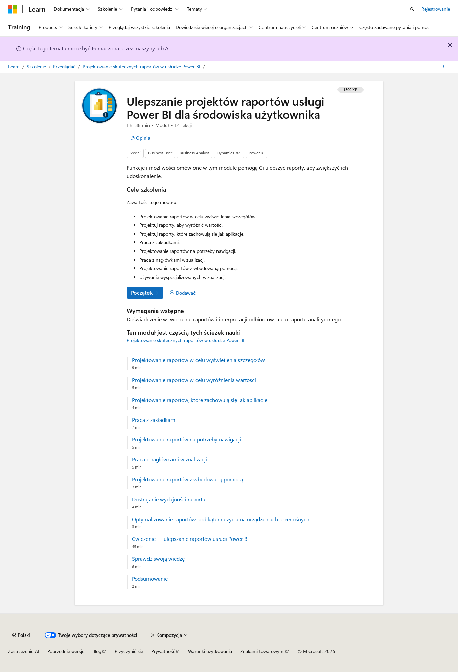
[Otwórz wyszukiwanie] (412, 9)
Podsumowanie (150, 578)
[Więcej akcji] (444, 66)
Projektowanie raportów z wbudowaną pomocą (187, 479)
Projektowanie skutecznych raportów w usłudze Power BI (142, 66)
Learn (14, 66)
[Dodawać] (182, 293)
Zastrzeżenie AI (23, 651)
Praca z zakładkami (154, 419)
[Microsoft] (12, 9)
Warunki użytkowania (210, 651)
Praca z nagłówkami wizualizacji (169, 459)
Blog (96, 651)
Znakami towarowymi (262, 651)
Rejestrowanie (435, 9)
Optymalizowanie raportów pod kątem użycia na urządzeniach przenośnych (221, 519)
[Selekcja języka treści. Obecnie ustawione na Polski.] (21, 635)
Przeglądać (65, 66)
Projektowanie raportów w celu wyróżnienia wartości (194, 380)
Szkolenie (37, 66)
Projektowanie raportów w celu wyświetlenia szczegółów (198, 360)
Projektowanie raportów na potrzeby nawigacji (186, 439)
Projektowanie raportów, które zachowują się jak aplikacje (199, 400)
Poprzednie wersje (65, 651)
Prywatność (163, 651)
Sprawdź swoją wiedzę (158, 558)
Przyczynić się (129, 651)
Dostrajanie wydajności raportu (168, 499)
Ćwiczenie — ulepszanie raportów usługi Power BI (190, 538)
